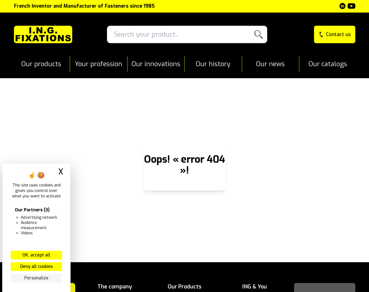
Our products (41, 64)
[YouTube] (351, 6)
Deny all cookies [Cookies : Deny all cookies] (36, 266)
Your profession (98, 64)
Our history (213, 64)
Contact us (334, 34)
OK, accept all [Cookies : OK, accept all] (36, 255)
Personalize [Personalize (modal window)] (36, 278)
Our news (270, 64)
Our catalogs (328, 64)
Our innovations (156, 64)
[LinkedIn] (342, 6)
